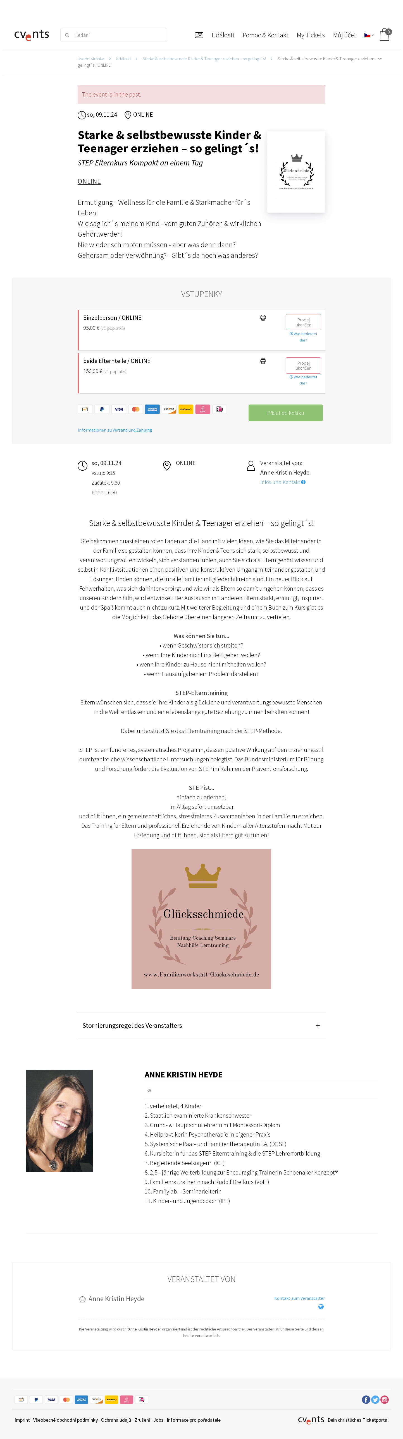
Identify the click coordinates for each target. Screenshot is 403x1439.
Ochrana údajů (116, 1420)
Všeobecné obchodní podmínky (65, 1420)
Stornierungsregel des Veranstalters (132, 1025)
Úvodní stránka (91, 58)
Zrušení (142, 1420)
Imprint (22, 1420)
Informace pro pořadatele (194, 1420)
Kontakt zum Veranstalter (299, 1298)
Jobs (158, 1420)
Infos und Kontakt (283, 482)
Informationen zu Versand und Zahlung (115, 430)
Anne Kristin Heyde (184, 1074)
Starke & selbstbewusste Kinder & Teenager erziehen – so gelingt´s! (204, 58)
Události (123, 58)
